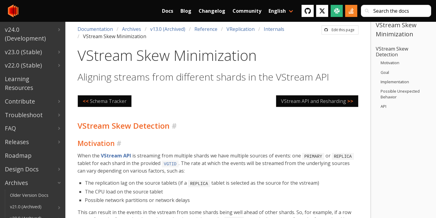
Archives (131, 29)
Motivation (390, 62)
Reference (205, 29)
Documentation (95, 29)
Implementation (395, 81)
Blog (185, 11)
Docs (167, 11)
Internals (274, 29)
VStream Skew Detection (392, 51)
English (277, 11)
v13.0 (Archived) (167, 29)
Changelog (212, 11)
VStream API (116, 155)
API (383, 106)
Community (247, 11)
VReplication (240, 29)
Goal (385, 72)
